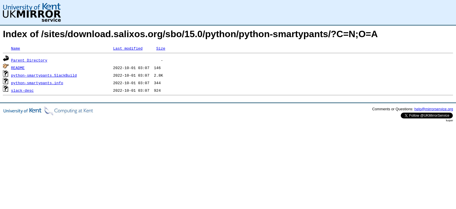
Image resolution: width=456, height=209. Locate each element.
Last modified (127, 48)
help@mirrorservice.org (433, 109)
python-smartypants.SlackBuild (44, 75)
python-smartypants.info (37, 82)
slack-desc (22, 90)
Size (160, 48)
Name (15, 48)
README (18, 67)
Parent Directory (29, 60)
